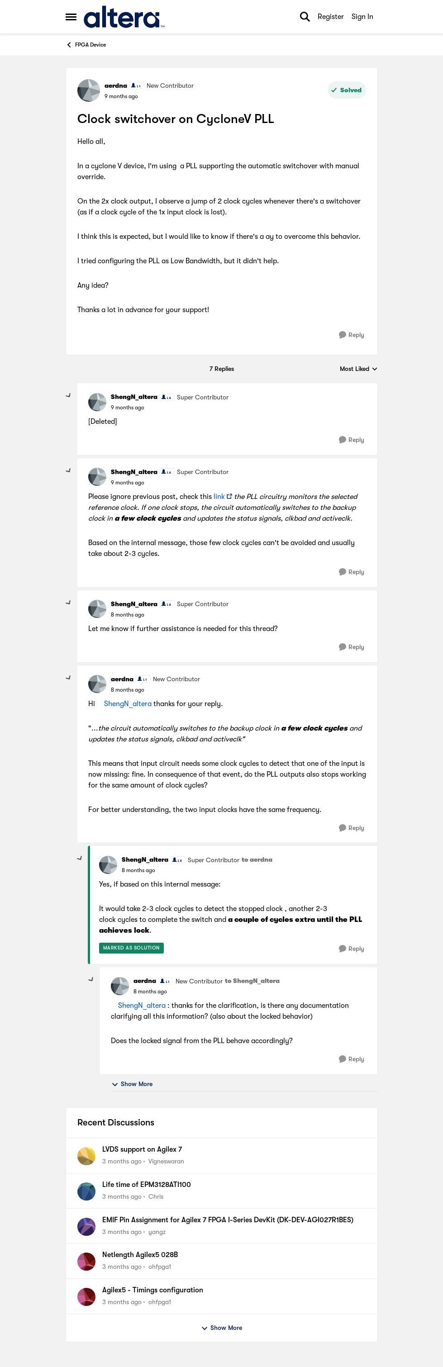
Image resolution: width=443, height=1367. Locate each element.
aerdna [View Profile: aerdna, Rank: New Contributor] (116, 85)
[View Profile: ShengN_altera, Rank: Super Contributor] (97, 402)
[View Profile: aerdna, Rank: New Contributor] (88, 90)
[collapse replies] (68, 395)
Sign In (362, 17)
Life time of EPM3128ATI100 (146, 1185)
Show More (131, 1084)
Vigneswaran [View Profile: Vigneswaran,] (166, 1161)
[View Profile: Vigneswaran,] (86, 1156)
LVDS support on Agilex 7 (142, 1149)
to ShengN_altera (252, 980)
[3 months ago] (122, 1161)
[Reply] (351, 335)
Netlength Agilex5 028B (140, 1255)
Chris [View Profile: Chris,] (155, 1196)
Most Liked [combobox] (359, 369)
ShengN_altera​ (128, 704)
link (219, 497)
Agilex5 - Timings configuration (152, 1290)
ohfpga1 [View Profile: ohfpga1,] (159, 1266)
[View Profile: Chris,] (86, 1191)
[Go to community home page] (124, 16)
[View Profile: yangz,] (86, 1227)
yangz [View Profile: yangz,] (157, 1231)
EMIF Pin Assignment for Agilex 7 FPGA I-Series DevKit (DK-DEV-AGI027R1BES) (227, 1220)
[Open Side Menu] (71, 17)
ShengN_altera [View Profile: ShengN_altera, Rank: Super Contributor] (134, 396)
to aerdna (257, 859)
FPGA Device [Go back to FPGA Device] (86, 44)
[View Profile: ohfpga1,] (86, 1262)
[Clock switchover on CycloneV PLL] (127, 407)
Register (331, 17)
